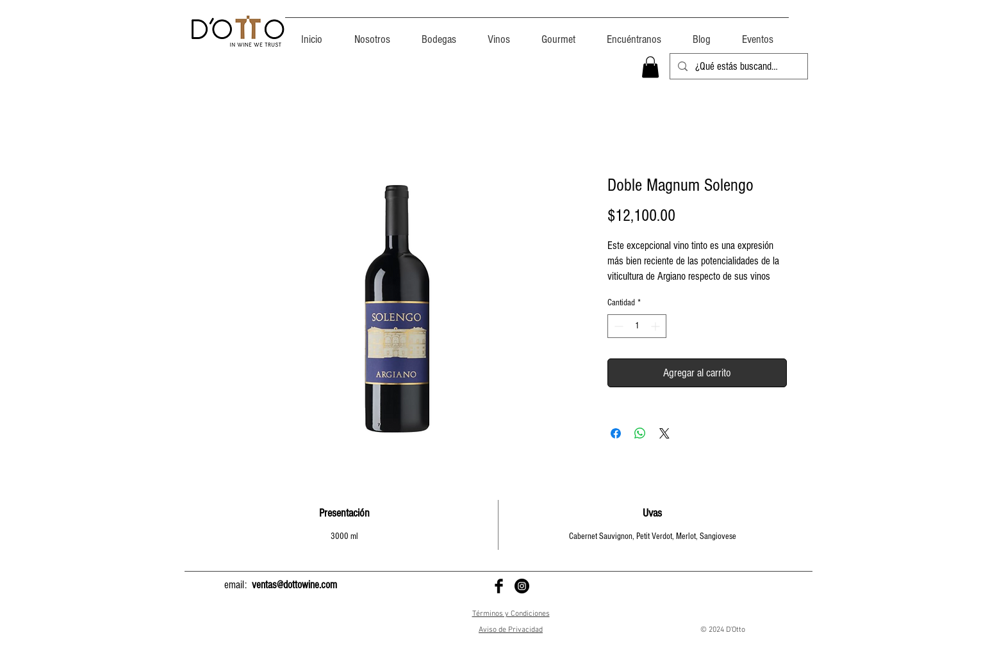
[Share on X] (664, 433)
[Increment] (656, 326)
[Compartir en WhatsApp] (640, 433)
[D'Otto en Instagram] (522, 586)
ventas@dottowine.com (294, 585)
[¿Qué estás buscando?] (737, 66)
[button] (650, 66)
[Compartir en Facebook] (615, 433)
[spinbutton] (636, 326)
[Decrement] (617, 326)
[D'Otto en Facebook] (498, 586)
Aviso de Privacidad (511, 629)
